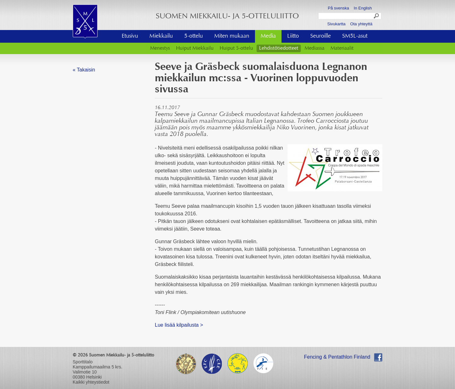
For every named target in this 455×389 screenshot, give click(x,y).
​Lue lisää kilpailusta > (179, 325)
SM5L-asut (354, 36)
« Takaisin (84, 69)
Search (376, 17)
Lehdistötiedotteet (278, 48)
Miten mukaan (231, 36)
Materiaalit (342, 48)
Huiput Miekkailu (195, 48)
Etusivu (130, 36)
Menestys (160, 48)
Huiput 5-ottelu (236, 48)
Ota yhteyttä (361, 24)
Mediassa (315, 48)
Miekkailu (161, 36)
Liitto (293, 36)
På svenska (338, 8)
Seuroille (320, 36)
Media (268, 36)
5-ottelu (193, 36)
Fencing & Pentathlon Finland (337, 357)
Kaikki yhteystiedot (91, 382)
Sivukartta (336, 24)
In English (363, 8)
